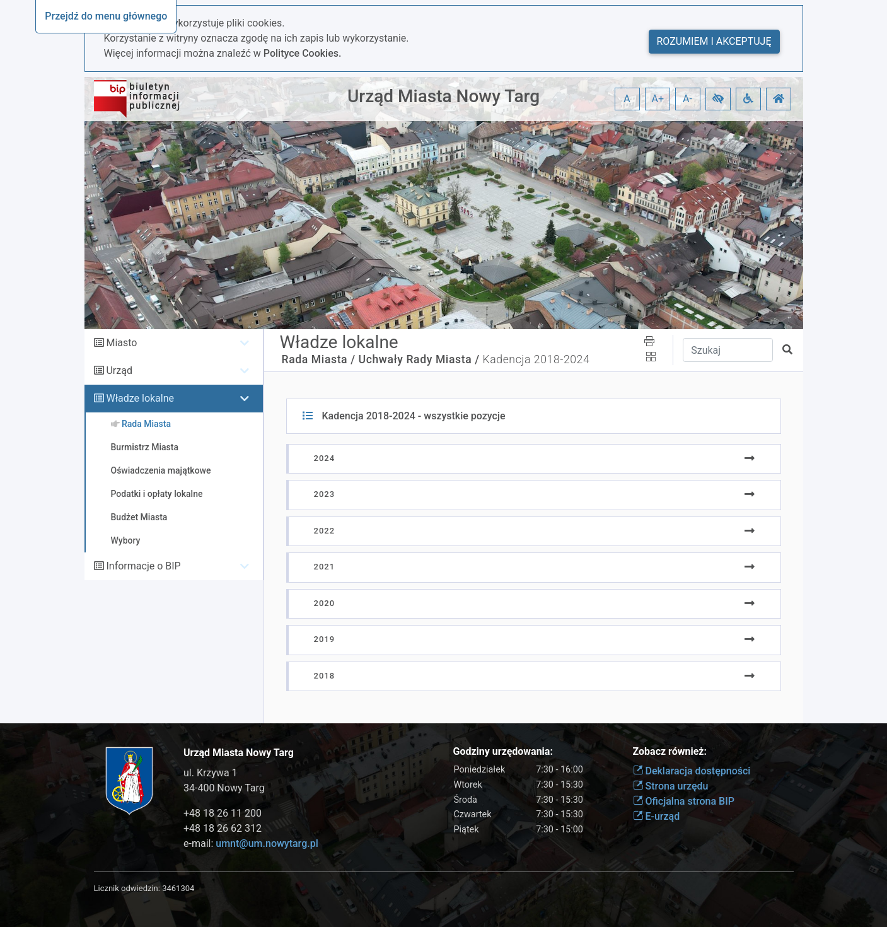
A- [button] (687, 99)
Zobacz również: (670, 751)
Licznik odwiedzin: (127, 888)
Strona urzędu (671, 786)
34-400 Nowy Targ (224, 788)
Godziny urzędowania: (503, 751)
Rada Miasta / (319, 359)
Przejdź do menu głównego (106, 16)
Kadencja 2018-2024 (536, 359)
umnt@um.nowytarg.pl (267, 843)
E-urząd (656, 816)
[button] (718, 99)
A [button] (626, 99)
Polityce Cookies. (303, 53)
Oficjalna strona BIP (683, 801)
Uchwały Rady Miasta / (419, 359)
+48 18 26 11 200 (222, 813)
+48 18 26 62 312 (222, 828)
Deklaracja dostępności (692, 771)
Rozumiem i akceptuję (714, 41)
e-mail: (250, 843)
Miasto (121, 343)
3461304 (178, 888)
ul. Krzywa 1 (210, 773)
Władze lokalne (140, 398)
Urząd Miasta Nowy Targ (443, 96)
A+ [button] (658, 99)
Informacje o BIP (143, 566)
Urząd (119, 370)
